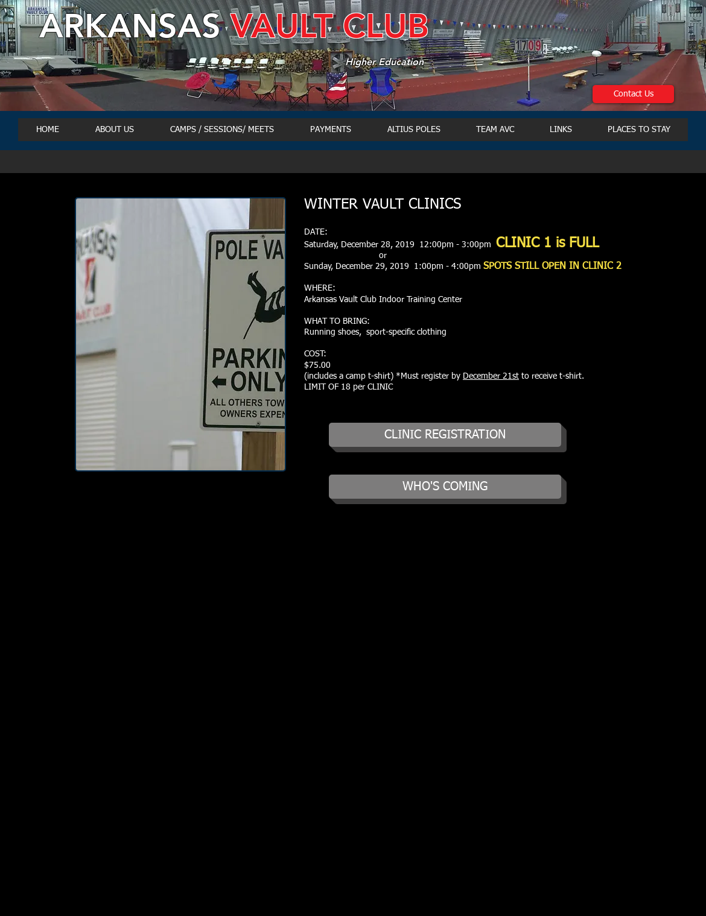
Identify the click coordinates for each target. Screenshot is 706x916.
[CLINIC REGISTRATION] (445, 435)
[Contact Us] (633, 94)
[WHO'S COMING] (445, 487)
